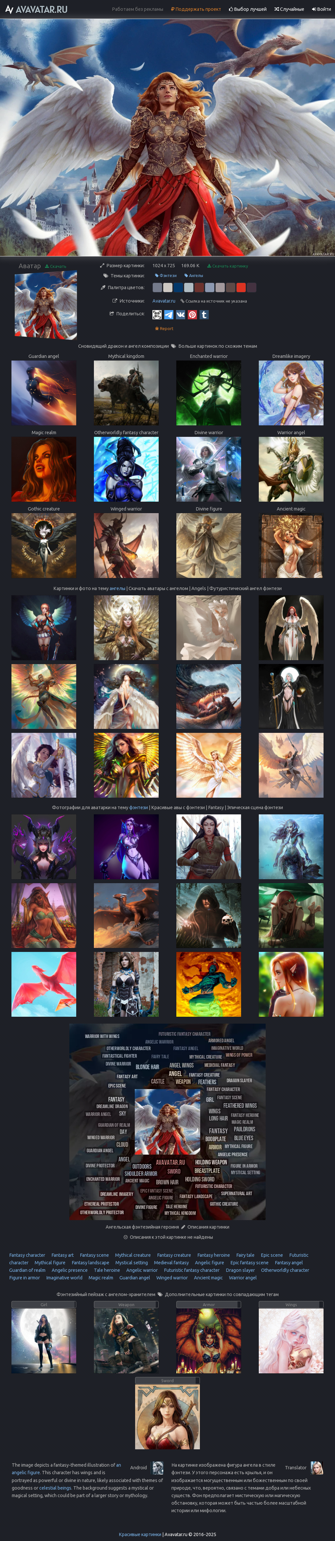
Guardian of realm (27, 1270)
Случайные (289, 9)
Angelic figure (209, 1262)
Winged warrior (171, 1277)
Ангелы (194, 275)
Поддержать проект (196, 9)
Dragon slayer (240, 1270)
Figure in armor (24, 1277)
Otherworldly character (284, 1270)
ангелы (117, 588)
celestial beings (55, 1488)
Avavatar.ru (163, 301)
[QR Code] (157, 314)
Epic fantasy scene (249, 1262)
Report (164, 328)
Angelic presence (69, 1270)
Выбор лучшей (248, 9)
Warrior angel (242, 1277)
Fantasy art (62, 1255)
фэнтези (138, 807)
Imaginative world (63, 1277)
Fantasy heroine (213, 1255)
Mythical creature (132, 1255)
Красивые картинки (140, 1534)
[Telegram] (168, 314)
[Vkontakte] (180, 314)
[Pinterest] (192, 314)
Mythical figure (49, 1262)
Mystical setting (131, 1262)
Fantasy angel (288, 1262)
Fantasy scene (94, 1255)
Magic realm (100, 1277)
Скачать (55, 266)
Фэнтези (166, 275)
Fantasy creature (173, 1255)
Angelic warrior (141, 1270)
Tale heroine (106, 1270)
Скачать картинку (227, 266)
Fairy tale (245, 1255)
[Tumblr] (204, 314)
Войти (321, 9)
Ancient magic (208, 1277)
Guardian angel (134, 1277)
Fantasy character (27, 1255)
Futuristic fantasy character (191, 1270)
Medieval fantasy (171, 1262)
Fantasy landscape (90, 1262)
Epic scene (271, 1255)
